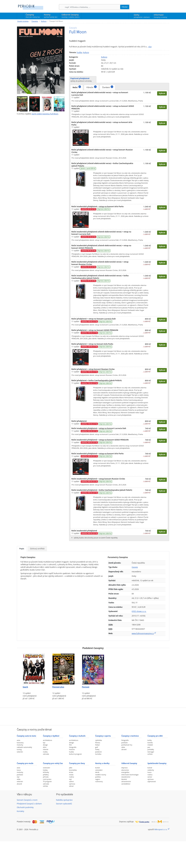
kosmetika (73, 770)
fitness (97, 742)
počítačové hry (126, 745)
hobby (45, 770)
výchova (72, 784)
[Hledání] (92, 7)
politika (98, 777)
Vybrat (162, 93)
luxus (19, 770)
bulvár (97, 768)
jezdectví (98, 752)
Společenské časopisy (157, 763)
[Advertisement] (93, 716)
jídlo (70, 768)
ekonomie (125, 770)
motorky (20, 745)
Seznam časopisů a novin (27, 800)
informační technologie (130, 774)
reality (45, 752)
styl (18, 777)
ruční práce (47, 779)
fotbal (97, 745)
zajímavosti (152, 781)
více (150, 46)
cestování (46, 768)
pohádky (151, 749)
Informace (160, 15)
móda (71, 774)
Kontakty (20, 811)
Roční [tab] (77, 87)
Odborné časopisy (70, 15)
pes (149, 747)
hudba (79, 52)
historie (72, 749)
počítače (124, 742)
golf (96, 747)
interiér (45, 749)
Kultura (43, 21)
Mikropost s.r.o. (160, 829)
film (70, 745)
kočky (150, 740)
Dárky (142, 15)
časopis (135, 567)
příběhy (46, 774)
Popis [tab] (21, 548)
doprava (124, 768)
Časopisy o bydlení (51, 736)
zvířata (150, 754)
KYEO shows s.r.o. (139, 611)
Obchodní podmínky (25, 807)
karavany (20, 742)
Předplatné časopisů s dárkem (29, 803)
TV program (47, 781)
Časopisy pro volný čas (53, 763)
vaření (71, 781)
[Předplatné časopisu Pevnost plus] (63, 668)
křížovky (46, 772)
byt (44, 742)
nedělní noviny (100, 774)
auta (18, 740)
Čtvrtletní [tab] (107, 87)
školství (124, 779)
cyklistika (98, 740)
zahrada (46, 754)
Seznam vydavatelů (64, 803)
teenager (151, 752)
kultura (86, 52)
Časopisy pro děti (155, 736)
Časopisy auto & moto (26, 736)
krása (71, 772)
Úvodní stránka (23, 21)
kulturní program (75, 754)
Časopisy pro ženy (77, 763)
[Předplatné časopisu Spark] (34, 668)
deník (97, 772)
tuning (19, 749)
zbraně (124, 749)
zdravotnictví (126, 781)
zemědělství (125, 784)
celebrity (151, 770)
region (97, 779)
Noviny (50, 15)
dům (44, 747)
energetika (125, 772)
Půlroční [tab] (91, 87)
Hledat (125, 6)
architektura (47, 740)
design (45, 745)
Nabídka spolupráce (64, 800)
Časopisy (33, 16)
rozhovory (99, 781)
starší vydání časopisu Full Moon (45, 114)
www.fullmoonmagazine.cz (143, 633)
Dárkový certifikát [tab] (37, 548)
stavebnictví (125, 777)
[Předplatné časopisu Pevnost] (93, 668)
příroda (45, 777)
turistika (98, 754)
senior (150, 777)
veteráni (20, 752)
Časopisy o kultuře (77, 736)
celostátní (98, 770)
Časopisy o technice (130, 736)
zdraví (71, 786)
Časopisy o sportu (103, 736)
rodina (71, 777)
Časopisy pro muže (25, 763)
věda (123, 747)
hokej (97, 749)
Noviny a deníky (102, 763)
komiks (150, 742)
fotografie (72, 747)
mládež (150, 745)
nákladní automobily (24, 747)
